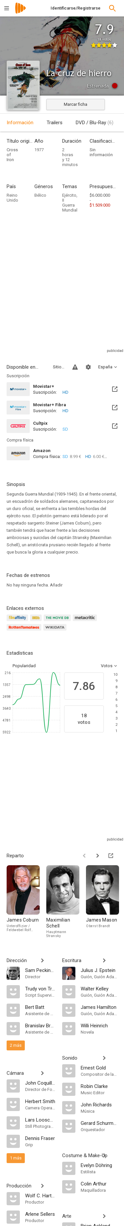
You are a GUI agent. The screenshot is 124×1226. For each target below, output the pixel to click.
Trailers (54, 123)
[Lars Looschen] (40, 1119)
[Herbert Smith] (40, 1101)
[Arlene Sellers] (40, 1214)
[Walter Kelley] (99, 988)
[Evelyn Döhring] (99, 1165)
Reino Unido (12, 198)
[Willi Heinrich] (99, 1025)
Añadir (56, 585)
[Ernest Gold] (99, 1067)
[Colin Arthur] (99, 1183)
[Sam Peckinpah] (40, 970)
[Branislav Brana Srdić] (40, 1025)
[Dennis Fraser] (40, 1138)
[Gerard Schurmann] (99, 1123)
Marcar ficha (75, 104)
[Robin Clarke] (99, 1086)
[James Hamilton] (99, 1007)
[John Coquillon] (40, 1082)
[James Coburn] (26, 901)
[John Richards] (99, 1104)
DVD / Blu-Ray (94, 123)
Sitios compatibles (58, 366)
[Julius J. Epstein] (99, 970)
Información (20, 123)
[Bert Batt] (40, 1007)
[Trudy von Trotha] (40, 988)
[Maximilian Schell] (66, 901)
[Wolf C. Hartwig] (40, 1195)
